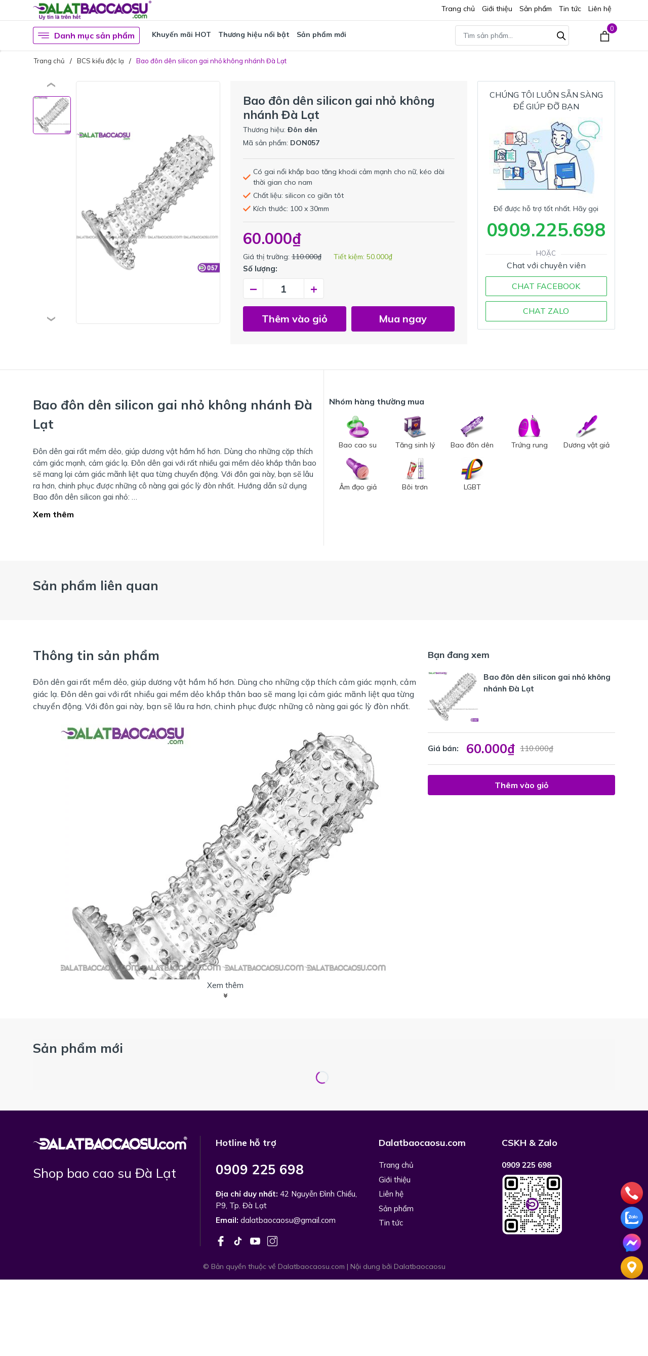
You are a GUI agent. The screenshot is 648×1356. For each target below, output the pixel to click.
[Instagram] (272, 1240)
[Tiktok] (239, 1240)
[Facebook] (222, 1240)
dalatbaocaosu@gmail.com (288, 1220)
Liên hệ (600, 8)
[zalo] (632, 1217)
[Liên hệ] (632, 1266)
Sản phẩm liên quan (95, 585)
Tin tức (570, 8)
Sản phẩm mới (321, 34)
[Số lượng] (283, 288)
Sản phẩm (535, 8)
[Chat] (632, 1241)
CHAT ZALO (546, 311)
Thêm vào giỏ (295, 318)
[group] (148, 202)
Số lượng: (260, 268)
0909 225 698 (260, 1169)
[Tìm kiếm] (561, 34)
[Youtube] (256, 1240)
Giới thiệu (497, 8)
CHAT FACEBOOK (546, 286)
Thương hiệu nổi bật (254, 34)
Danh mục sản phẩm (86, 35)
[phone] (632, 1192)
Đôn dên (302, 129)
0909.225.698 (546, 229)
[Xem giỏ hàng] (604, 35)
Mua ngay (403, 318)
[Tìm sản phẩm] (512, 35)
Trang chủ (458, 8)
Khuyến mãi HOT (181, 34)
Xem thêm (53, 514)
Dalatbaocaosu (420, 1266)
